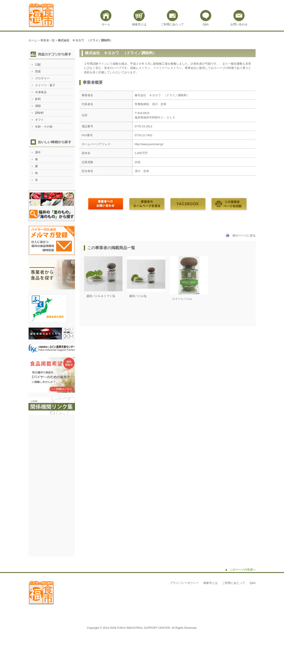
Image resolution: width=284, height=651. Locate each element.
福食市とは (139, 24)
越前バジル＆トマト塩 (100, 296)
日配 (38, 64)
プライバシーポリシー (184, 583)
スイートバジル (182, 298)
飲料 (38, 99)
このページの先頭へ (243, 569)
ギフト (39, 119)
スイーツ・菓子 (45, 85)
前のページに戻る (244, 235)
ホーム (106, 24)
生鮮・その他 (43, 126)
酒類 (38, 106)
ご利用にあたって (172, 24)
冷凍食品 (41, 92)
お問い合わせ (239, 24)
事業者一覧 (47, 40)
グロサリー (42, 78)
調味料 (39, 112)
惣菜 (38, 71)
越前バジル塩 (137, 296)
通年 (38, 152)
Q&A (206, 24)
